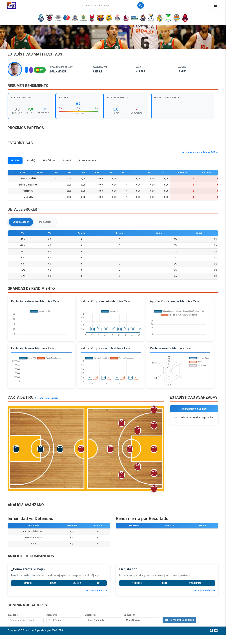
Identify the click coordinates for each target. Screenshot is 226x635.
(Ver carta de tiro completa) (46, 398)
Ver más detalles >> (96, 590)
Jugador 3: (90, 615)
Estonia (97, 70)
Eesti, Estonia (58, 70)
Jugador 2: (51, 615)
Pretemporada (87, 160)
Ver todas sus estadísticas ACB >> (200, 152)
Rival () (31, 160)
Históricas (49, 160)
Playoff (67, 160)
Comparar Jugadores (179, 620)
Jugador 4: (129, 615)
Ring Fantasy (45, 222)
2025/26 (15, 160)
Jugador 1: (13, 615)
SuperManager (21, 222)
